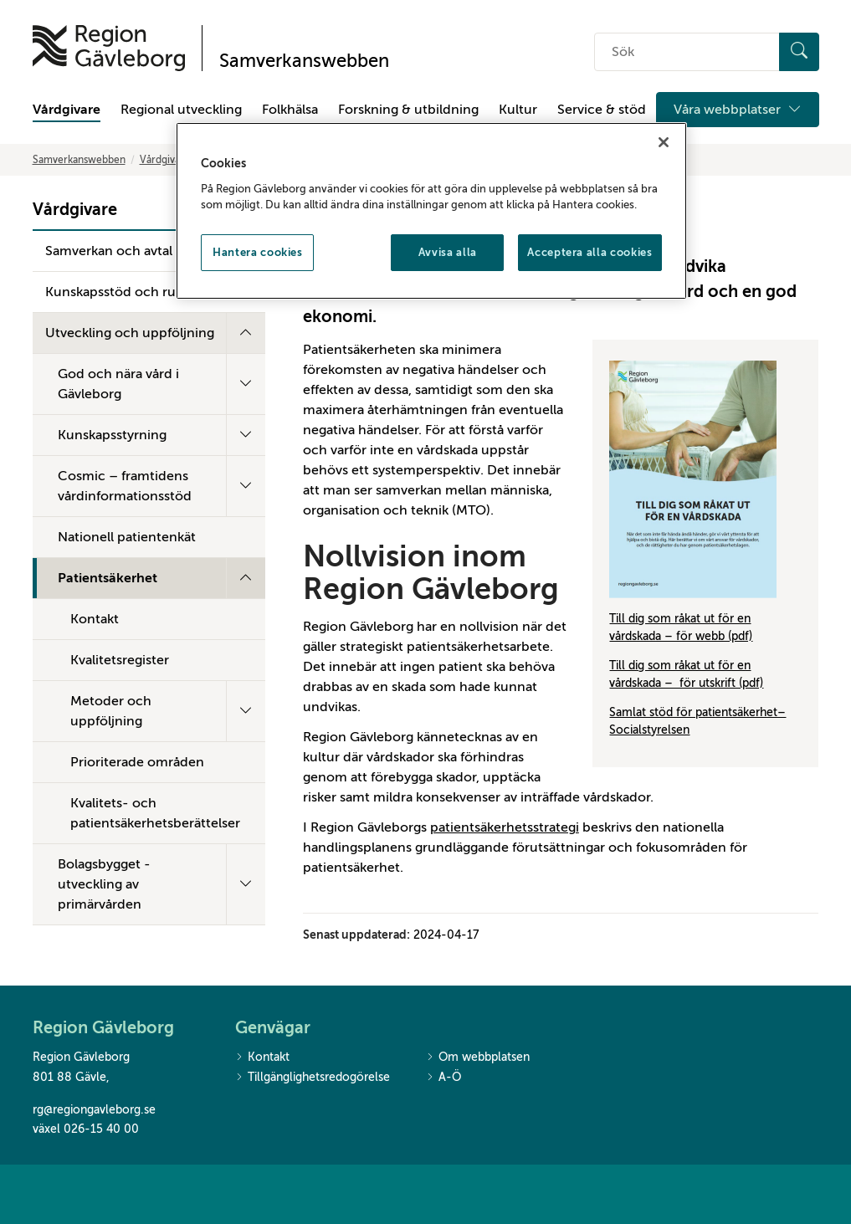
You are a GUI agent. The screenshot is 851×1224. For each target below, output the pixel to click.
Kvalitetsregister (119, 660)
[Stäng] (663, 142)
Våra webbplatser (738, 110)
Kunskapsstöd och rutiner (125, 292)
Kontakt (94, 619)
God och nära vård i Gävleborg (118, 384)
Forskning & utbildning (408, 109)
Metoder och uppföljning (110, 711)
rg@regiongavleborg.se (94, 1110)
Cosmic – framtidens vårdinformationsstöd (125, 486)
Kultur (518, 109)
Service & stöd (601, 109)
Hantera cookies (258, 252)
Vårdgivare (66, 109)
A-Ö (443, 1078)
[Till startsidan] (109, 48)
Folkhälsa (290, 109)
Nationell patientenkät (127, 537)
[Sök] (799, 52)
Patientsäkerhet (107, 578)
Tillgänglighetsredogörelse (312, 1078)
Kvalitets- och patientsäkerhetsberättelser (155, 813)
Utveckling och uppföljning (129, 333)
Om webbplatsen (478, 1058)
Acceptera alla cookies (589, 252)
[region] (431, 211)
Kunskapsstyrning (112, 435)
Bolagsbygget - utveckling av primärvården (104, 884)
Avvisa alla (447, 252)
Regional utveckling (181, 109)
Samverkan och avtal (108, 251)
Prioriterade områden (137, 762)
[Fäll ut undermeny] (245, 333)
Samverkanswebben (79, 160)
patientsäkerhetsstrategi (504, 827)
